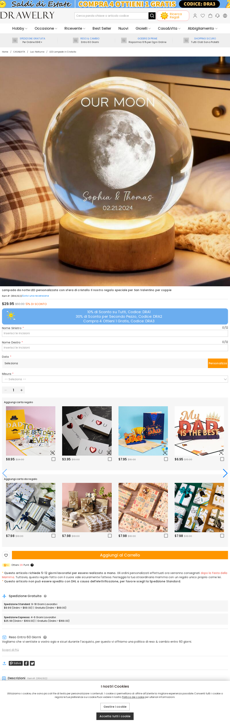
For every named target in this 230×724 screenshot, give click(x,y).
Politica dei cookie (133, 697)
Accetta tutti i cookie (115, 716)
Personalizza (218, 363)
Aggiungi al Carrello (120, 555)
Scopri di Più (10, 650)
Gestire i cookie (115, 707)
